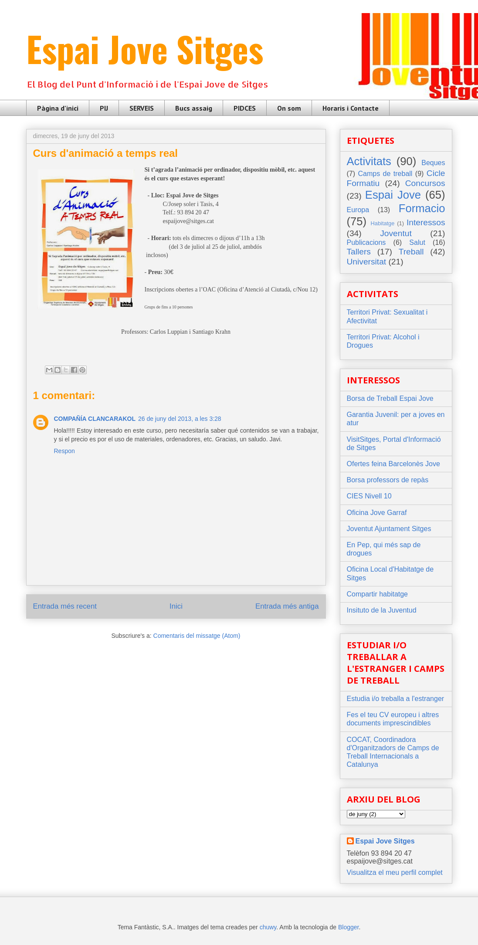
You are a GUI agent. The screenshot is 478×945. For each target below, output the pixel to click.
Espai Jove (393, 195)
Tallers (359, 251)
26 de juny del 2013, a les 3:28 (179, 418)
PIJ (104, 108)
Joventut (396, 233)
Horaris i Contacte (350, 108)
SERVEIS (141, 108)
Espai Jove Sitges (144, 48)
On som (289, 108)
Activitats (369, 161)
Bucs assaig (193, 108)
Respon (64, 450)
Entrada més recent (65, 606)
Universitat (366, 261)
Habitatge (383, 223)
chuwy (268, 927)
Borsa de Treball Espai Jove (390, 398)
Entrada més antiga (287, 606)
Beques (433, 162)
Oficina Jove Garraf (377, 512)
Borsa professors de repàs (388, 480)
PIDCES (245, 108)
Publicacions (366, 242)
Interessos (426, 222)
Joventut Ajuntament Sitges (389, 528)
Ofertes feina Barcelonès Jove (393, 463)
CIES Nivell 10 (369, 496)
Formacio (422, 208)
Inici (176, 606)
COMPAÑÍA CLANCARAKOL (95, 418)
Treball (411, 251)
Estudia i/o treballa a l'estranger (395, 698)
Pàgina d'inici (57, 108)
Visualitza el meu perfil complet (395, 872)
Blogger (348, 927)
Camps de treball (385, 173)
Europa (358, 209)
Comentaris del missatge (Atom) (197, 635)
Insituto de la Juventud (382, 610)
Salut (417, 242)
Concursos (425, 183)
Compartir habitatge (377, 594)
